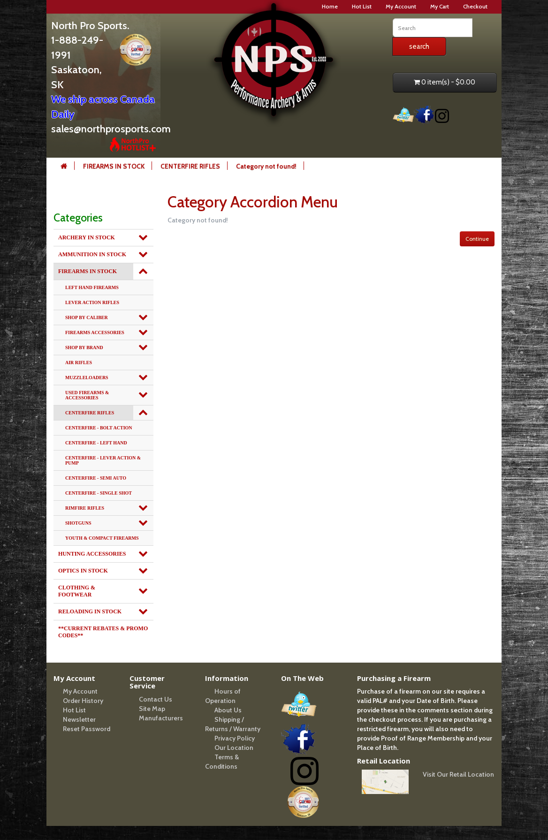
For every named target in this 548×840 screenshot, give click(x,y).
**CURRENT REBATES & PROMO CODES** (103, 632)
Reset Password (86, 729)
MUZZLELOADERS (86, 377)
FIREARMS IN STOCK (114, 166)
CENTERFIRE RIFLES (190, 166)
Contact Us (155, 699)
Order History (83, 700)
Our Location (233, 747)
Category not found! (266, 166)
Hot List (362, 6)
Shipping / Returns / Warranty (232, 724)
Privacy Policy (234, 738)
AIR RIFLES (78, 362)
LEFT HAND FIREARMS (92, 287)
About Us (228, 710)
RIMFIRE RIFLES (84, 508)
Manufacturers (161, 718)
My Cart (439, 6)
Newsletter (79, 719)
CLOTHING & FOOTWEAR (76, 591)
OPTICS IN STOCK (83, 570)
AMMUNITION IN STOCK (92, 254)
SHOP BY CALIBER (86, 317)
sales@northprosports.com (111, 128)
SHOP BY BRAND (84, 347)
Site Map (152, 708)
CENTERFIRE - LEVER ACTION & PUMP (103, 460)
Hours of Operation (223, 696)
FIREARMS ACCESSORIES (94, 332)
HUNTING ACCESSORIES (92, 553)
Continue (477, 238)
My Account (401, 6)
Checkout (475, 6)
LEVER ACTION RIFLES (92, 302)
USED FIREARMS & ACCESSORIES (87, 395)
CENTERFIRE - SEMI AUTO (95, 478)
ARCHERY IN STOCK (86, 237)
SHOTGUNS (78, 523)
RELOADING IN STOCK (90, 611)
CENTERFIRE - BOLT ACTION (98, 427)
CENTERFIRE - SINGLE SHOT (98, 493)
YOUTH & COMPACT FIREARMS (102, 538)
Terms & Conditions (222, 762)
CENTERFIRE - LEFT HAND (96, 442)
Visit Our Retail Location (458, 774)
